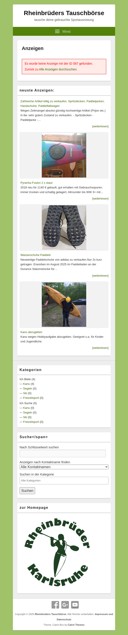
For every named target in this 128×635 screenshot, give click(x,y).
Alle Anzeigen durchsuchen (58, 69)
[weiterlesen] (100, 126)
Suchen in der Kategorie (37, 474)
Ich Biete (25, 379)
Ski (25, 393)
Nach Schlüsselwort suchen (39, 447)
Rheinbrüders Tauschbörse (64, 13)
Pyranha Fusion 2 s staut (36, 182)
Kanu (26, 383)
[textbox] (64, 480)
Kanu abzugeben (31, 332)
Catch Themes (76, 624)
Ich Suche (26, 403)
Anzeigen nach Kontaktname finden (45, 462)
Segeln (27, 388)
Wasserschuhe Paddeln (35, 255)
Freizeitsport (31, 397)
